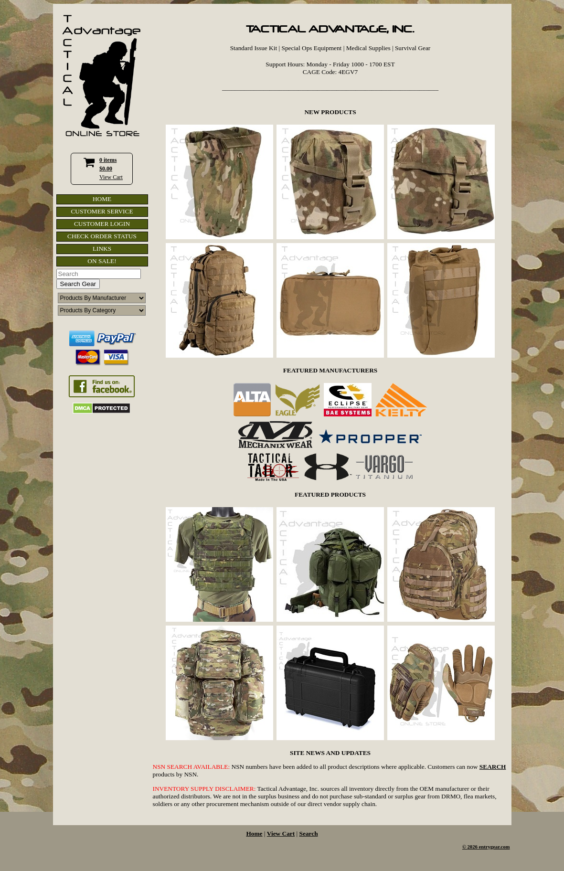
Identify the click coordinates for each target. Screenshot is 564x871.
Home (254, 833)
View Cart (111, 177)
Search (308, 833)
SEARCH (492, 766)
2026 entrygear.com (489, 847)
